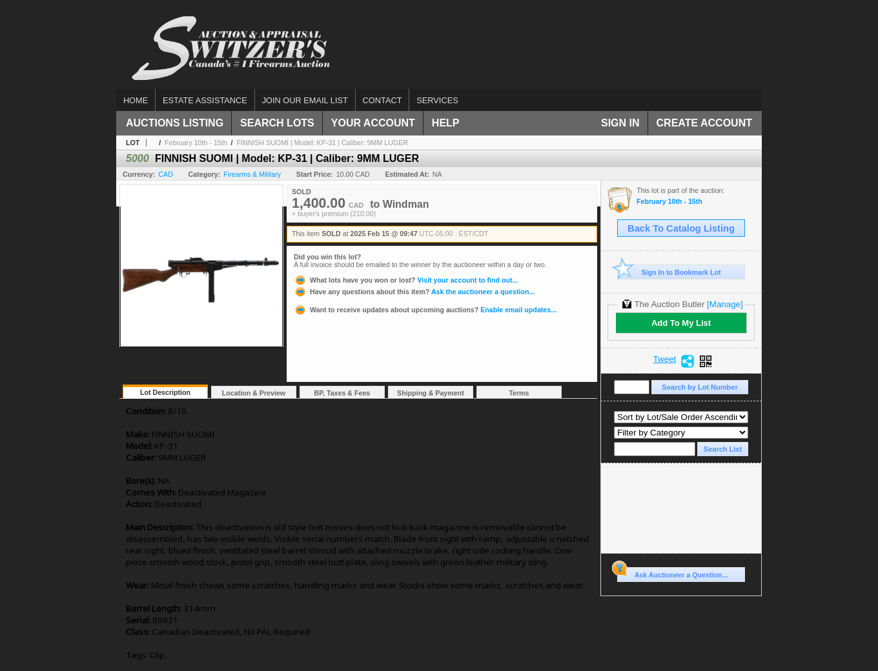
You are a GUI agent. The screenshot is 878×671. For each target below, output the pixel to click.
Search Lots (277, 122)
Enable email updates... (425, 310)
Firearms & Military (252, 174)
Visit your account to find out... (406, 280)
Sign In (620, 122)
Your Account (373, 122)
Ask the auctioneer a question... (414, 291)
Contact (382, 100)
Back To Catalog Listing (681, 228)
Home (135, 100)
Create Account (704, 122)
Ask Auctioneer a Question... (672, 573)
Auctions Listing (174, 122)
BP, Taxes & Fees (342, 393)
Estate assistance (205, 100)
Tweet (665, 359)
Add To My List (681, 323)
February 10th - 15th (196, 142)
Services (437, 100)
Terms (519, 393)
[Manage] (724, 304)
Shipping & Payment (430, 393)
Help (446, 122)
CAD (165, 174)
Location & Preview (253, 393)
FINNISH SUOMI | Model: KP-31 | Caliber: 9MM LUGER (322, 142)
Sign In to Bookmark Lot (669, 272)
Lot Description (165, 392)
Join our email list (305, 100)
